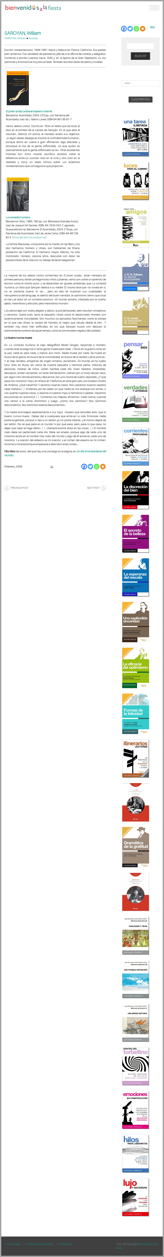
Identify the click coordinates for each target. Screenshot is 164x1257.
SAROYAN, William (15, 38)
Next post (93, 488)
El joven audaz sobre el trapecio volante (29, 111)
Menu (154, 8)
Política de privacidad (40, 1244)
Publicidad (66, 1244)
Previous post (20, 488)
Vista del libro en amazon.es (29, 237)
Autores (33, 38)
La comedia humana (18, 217)
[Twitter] (90, 466)
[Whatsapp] (96, 466)
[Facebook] (84, 466)
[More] (103, 466)
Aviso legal (14, 1244)
